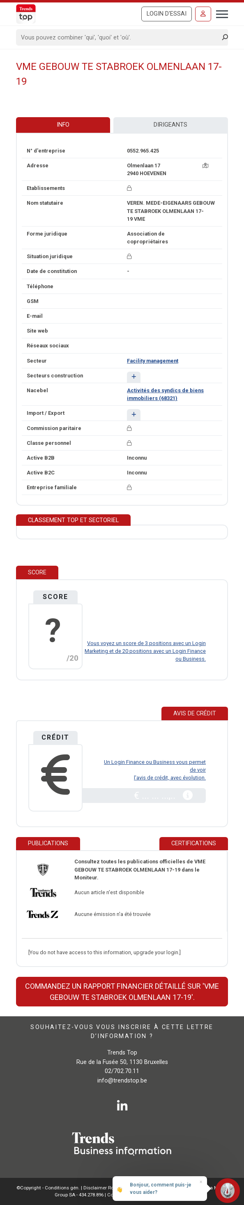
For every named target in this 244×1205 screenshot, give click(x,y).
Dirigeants (170, 124)
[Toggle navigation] (219, 13)
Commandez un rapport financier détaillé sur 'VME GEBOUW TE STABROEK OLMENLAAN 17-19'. (122, 991)
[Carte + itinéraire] (205, 165)
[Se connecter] (203, 14)
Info (63, 124)
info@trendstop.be (122, 1080)
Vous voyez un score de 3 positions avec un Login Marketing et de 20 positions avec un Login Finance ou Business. (145, 651)
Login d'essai (166, 13)
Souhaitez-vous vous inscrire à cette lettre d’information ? (121, 1032)
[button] (133, 377)
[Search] (119, 37)
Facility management (152, 361)
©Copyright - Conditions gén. (48, 1188)
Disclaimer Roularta (105, 1188)
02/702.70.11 (122, 1071)
